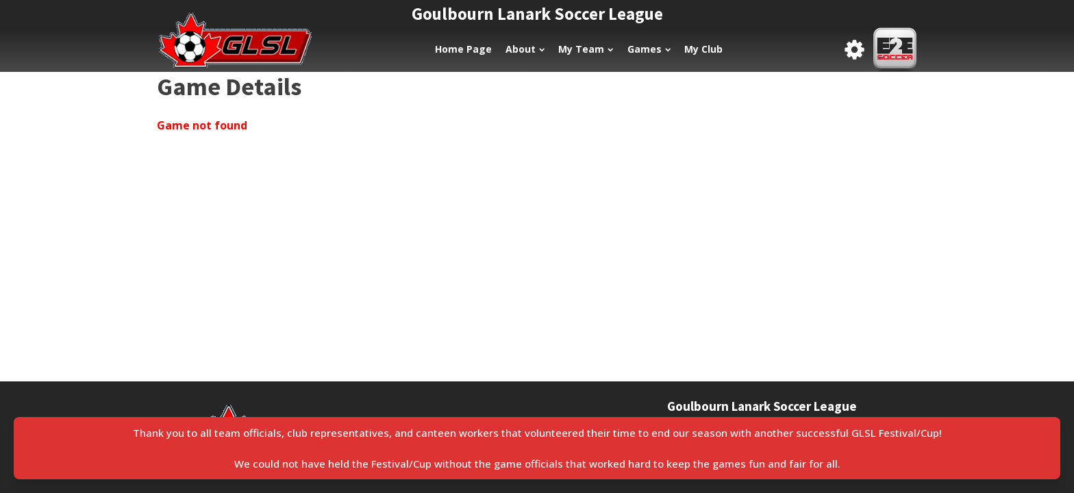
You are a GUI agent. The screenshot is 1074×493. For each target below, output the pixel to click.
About (525, 48)
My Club (703, 48)
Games (649, 48)
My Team (585, 48)
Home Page (463, 48)
